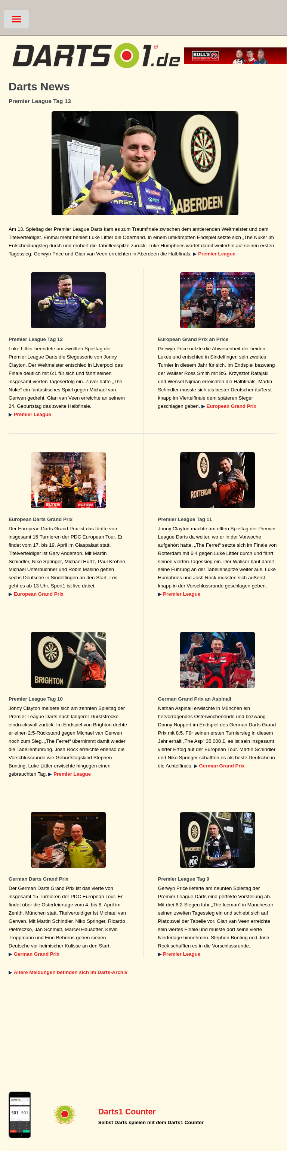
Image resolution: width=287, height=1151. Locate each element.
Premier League (216, 254)
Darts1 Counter (127, 1111)
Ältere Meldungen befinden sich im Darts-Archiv (70, 972)
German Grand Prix (222, 766)
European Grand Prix (231, 406)
